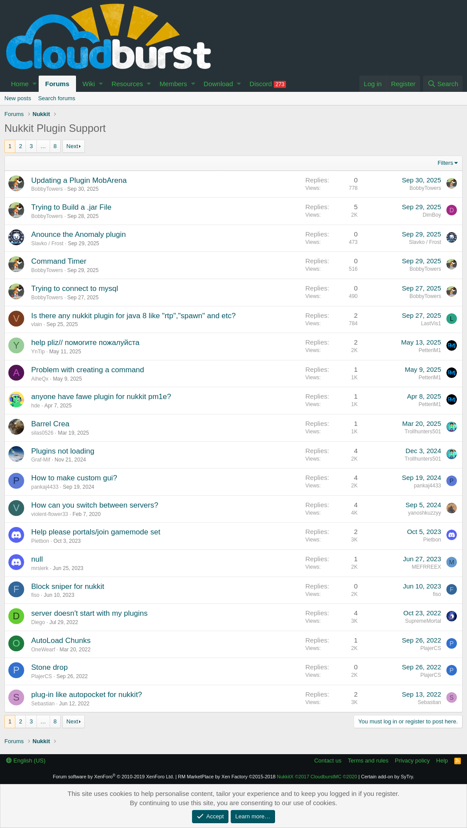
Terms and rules (368, 760)
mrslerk (39, 568)
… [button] (43, 146)
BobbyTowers (47, 189)
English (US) (26, 760)
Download (218, 83)
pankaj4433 (44, 487)
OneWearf (43, 649)
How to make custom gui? (74, 478)
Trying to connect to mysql (74, 288)
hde (35, 406)
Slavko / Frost (47, 243)
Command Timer (59, 261)
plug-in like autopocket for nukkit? (86, 694)
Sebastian (42, 704)
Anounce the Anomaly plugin (78, 234)
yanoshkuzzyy (424, 513)
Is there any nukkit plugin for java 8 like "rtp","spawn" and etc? (133, 316)
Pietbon (40, 541)
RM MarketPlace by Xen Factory (226, 776)
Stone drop (49, 667)
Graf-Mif (40, 460)
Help (442, 760)
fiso (35, 595)
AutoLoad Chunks (61, 640)
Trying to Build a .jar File (71, 207)
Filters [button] (445, 163)
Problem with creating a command (87, 370)
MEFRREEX (426, 567)
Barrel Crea (50, 424)
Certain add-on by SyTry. (387, 776)
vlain (36, 324)
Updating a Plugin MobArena (79, 180)
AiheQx (39, 379)
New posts (17, 98)
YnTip (38, 352)
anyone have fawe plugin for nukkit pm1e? (101, 396)
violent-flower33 (49, 514)
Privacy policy (412, 760)
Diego (38, 622)
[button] (34, 84)
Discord (268, 84)
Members (173, 83)
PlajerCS (430, 648)
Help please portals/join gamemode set (95, 532)
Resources (127, 83)
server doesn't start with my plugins (89, 613)
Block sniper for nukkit (67, 586)
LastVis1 (431, 323)
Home (20, 83)
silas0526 (42, 433)
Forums (57, 83)
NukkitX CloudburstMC (317, 776)
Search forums (57, 98)
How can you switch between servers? (94, 505)
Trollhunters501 (423, 432)
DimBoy (432, 215)
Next (72, 146)
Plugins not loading (62, 451)
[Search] (443, 84)
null (37, 559)
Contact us (327, 760)
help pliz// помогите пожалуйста (85, 342)
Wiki (89, 83)
